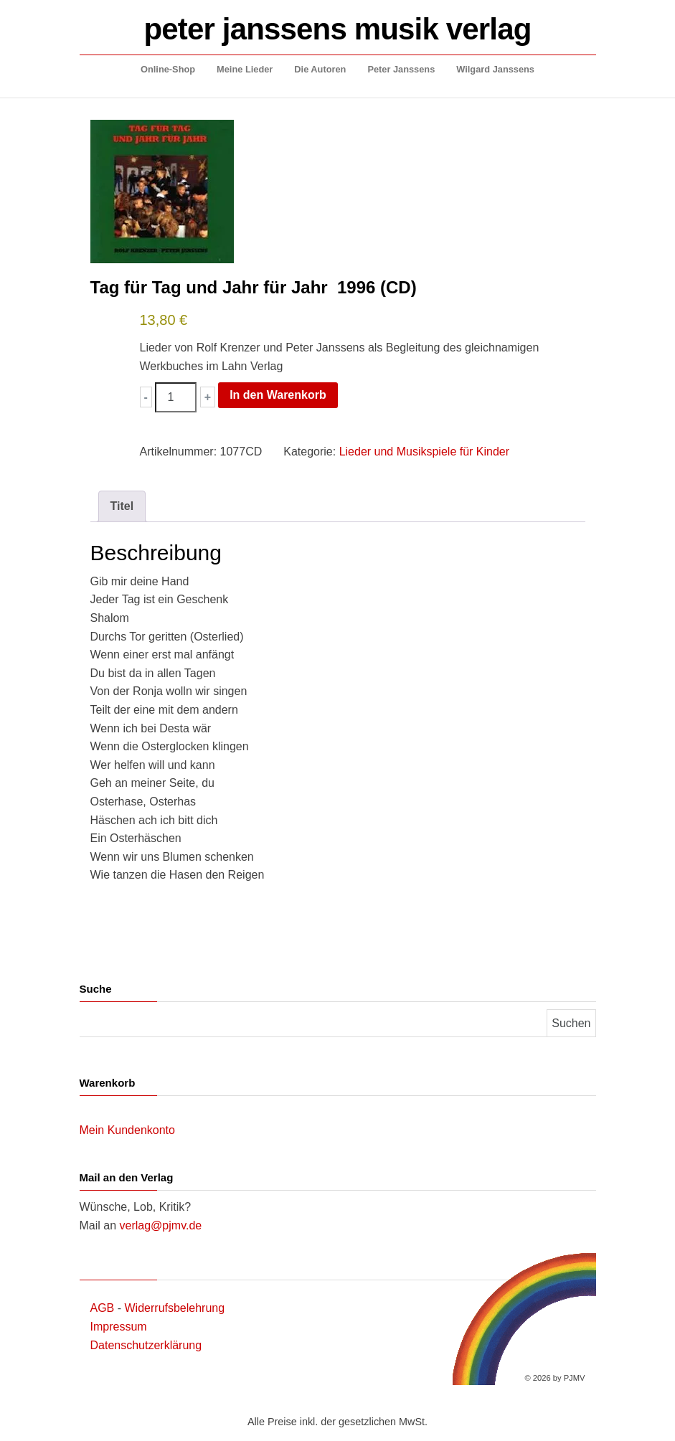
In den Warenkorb (278, 395)
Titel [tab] (122, 506)
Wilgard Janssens (495, 69)
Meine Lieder (245, 69)
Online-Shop (168, 69)
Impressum (118, 1326)
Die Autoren (320, 69)
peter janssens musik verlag (338, 29)
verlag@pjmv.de (161, 1225)
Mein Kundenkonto (127, 1130)
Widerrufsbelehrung (175, 1308)
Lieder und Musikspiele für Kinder (424, 451)
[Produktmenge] (176, 397)
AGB (102, 1308)
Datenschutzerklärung (146, 1345)
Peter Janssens (401, 69)
